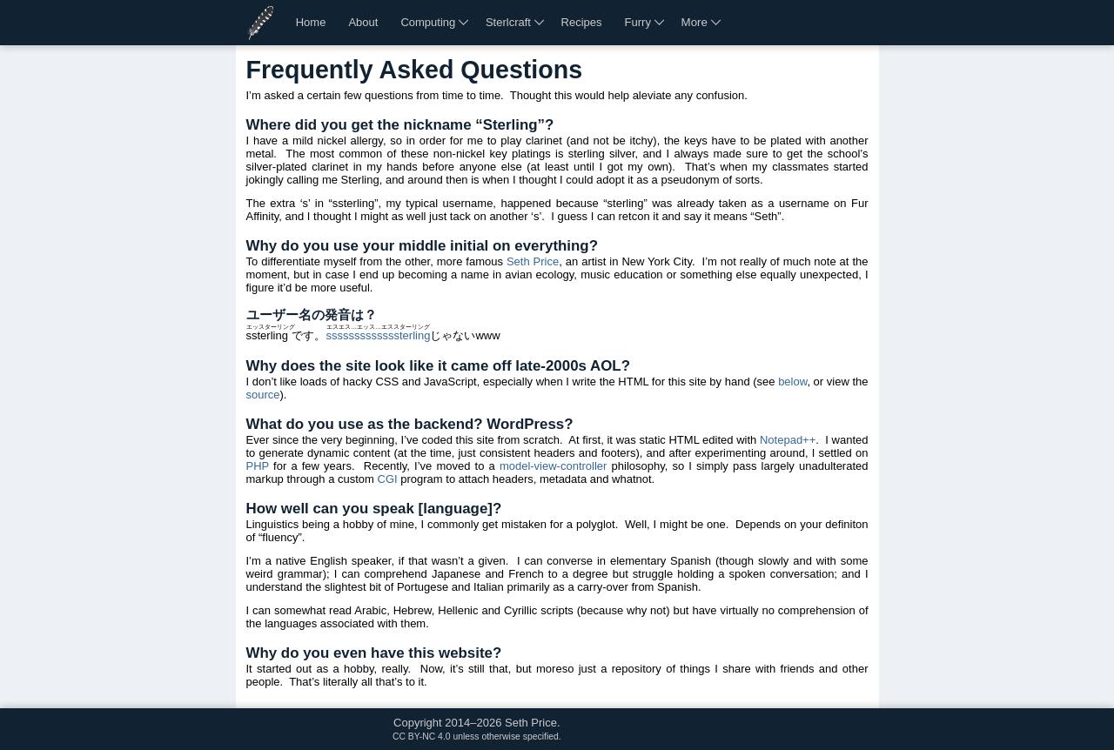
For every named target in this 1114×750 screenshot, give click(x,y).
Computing (427, 22)
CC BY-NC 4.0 (422, 736)
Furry (638, 22)
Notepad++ (787, 439)
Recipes (581, 22)
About (363, 22)
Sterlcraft (508, 22)
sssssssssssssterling (377, 335)
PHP (258, 465)
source (263, 394)
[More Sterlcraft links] (540, 22)
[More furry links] (660, 22)
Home (311, 22)
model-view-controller (553, 465)
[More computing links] (464, 22)
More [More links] (694, 22)
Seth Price (533, 261)
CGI (388, 478)
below (792, 381)
